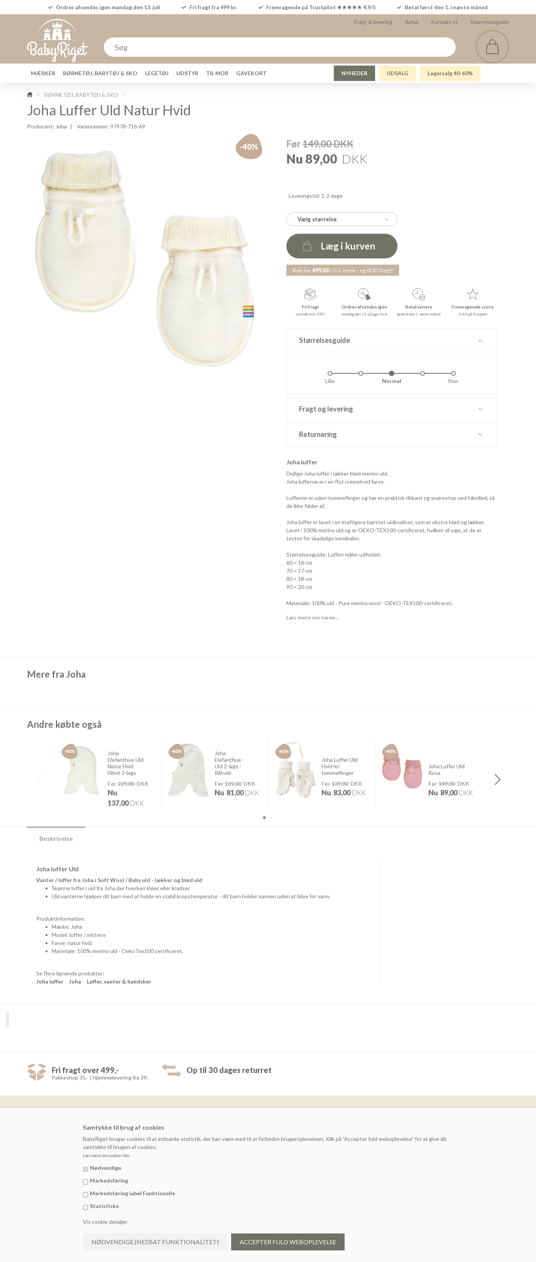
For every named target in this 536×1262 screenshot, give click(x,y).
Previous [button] (38, 780)
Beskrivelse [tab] (56, 838)
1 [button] (264, 818)
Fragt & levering (373, 22)
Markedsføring (109, 1180)
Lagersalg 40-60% (450, 73)
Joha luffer (49, 981)
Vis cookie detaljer (105, 1221)
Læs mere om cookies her (106, 1155)
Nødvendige (105, 1167)
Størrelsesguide (489, 22)
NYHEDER (354, 73)
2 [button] (271, 818)
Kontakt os (444, 22)
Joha (61, 126)
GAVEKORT (251, 73)
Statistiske (104, 1206)
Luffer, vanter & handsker (119, 981)
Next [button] (497, 780)
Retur (412, 22)
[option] (108, 773)
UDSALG (397, 73)
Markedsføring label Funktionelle (132, 1193)
